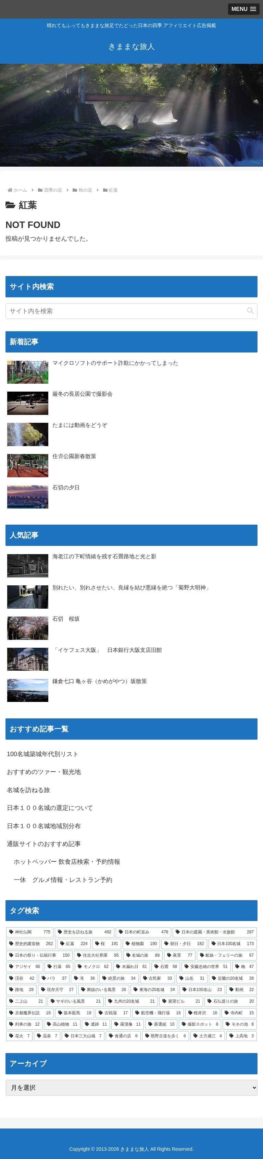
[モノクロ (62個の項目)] (93, 967)
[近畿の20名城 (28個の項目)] (233, 978)
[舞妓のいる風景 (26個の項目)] (103, 990)
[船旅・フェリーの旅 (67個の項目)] (227, 956)
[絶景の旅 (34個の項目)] (119, 978)
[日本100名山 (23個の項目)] (202, 990)
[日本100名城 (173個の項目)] (233, 944)
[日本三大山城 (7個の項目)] (83, 1036)
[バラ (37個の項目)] (54, 978)
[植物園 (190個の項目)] (141, 944)
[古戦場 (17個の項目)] (113, 1013)
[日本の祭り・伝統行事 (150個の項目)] (39, 956)
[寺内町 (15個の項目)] (239, 1013)
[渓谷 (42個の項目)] (21, 978)
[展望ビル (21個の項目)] (181, 1001)
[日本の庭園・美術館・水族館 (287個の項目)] (215, 932)
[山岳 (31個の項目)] (192, 978)
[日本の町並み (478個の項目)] (143, 932)
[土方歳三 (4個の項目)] (207, 1036)
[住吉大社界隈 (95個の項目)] (98, 956)
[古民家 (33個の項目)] (157, 978)
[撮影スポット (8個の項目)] (200, 1024)
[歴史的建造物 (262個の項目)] (31, 944)
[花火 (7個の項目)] (19, 1036)
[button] (250, 311)
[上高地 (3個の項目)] (241, 1036)
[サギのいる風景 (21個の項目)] (76, 1001)
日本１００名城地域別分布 (44, 826)
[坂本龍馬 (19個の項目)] (75, 1013)
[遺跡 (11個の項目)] (96, 1024)
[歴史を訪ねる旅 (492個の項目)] (84, 932)
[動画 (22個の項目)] (241, 990)
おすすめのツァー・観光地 (44, 771)
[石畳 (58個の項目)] (165, 967)
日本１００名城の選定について (50, 807)
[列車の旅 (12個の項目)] (24, 1024)
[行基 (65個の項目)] (59, 967)
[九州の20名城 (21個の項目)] (131, 1001)
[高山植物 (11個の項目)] (62, 1024)
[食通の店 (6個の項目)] (123, 1036)
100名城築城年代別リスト (43, 754)
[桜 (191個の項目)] (106, 944)
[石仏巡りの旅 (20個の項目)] (230, 1001)
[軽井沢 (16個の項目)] (203, 1013)
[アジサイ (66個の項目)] (24, 967)
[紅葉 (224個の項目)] (73, 944)
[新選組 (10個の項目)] (161, 1024)
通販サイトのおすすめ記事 (44, 843)
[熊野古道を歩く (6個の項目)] (165, 1036)
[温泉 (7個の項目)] (47, 1036)
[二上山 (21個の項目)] (26, 1001)
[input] (131, 311)
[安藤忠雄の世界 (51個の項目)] (206, 967)
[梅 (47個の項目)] (244, 967)
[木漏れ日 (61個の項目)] (131, 967)
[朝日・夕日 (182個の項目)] (184, 944)
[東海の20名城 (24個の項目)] (154, 990)
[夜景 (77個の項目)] (179, 956)
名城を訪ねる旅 (28, 790)
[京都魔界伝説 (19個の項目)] (30, 1013)
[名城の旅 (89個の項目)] (143, 956)
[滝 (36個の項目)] (84, 978)
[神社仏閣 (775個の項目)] (29, 932)
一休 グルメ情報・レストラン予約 (63, 879)
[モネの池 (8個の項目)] (240, 1024)
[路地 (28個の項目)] (21, 990)
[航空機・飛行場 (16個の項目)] (158, 1013)
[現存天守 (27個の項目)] (57, 990)
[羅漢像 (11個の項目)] (127, 1024)
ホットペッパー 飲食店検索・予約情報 (67, 861)
